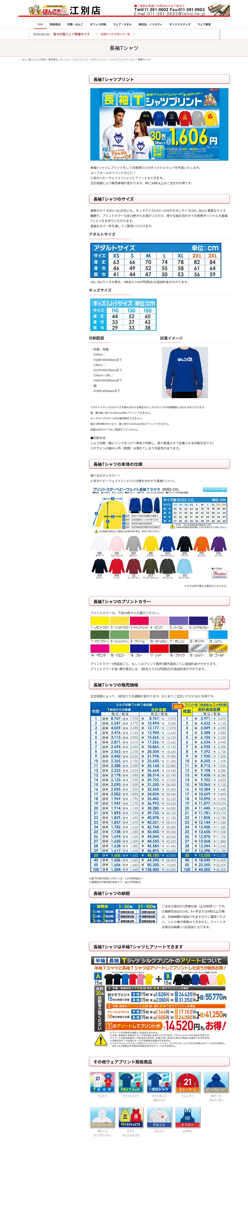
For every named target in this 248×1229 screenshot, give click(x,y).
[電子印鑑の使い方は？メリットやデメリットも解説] (25, 322)
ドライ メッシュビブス (131, 1131)
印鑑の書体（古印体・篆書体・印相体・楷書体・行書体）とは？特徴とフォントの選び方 (47, 147)
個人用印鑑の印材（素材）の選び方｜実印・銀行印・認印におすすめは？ (55, 297)
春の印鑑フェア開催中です (71, 34)
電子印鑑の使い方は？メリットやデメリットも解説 (55, 320)
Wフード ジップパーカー (102, 1131)
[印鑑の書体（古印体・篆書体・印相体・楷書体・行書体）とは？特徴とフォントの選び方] (25, 345)
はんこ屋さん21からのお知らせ (48, 99)
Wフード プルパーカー (216, 1096)
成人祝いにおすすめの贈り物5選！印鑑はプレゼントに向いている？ (55, 374)
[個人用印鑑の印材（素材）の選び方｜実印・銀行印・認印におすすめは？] (25, 298)
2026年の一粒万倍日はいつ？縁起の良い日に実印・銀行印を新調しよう (56, 399)
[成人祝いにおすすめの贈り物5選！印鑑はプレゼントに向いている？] (25, 374)
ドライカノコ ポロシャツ (159, 1096)
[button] (115, 34)
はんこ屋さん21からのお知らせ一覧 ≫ (49, 161)
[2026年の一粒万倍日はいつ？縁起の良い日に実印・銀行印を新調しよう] (25, 399)
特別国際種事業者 (47, 272)
